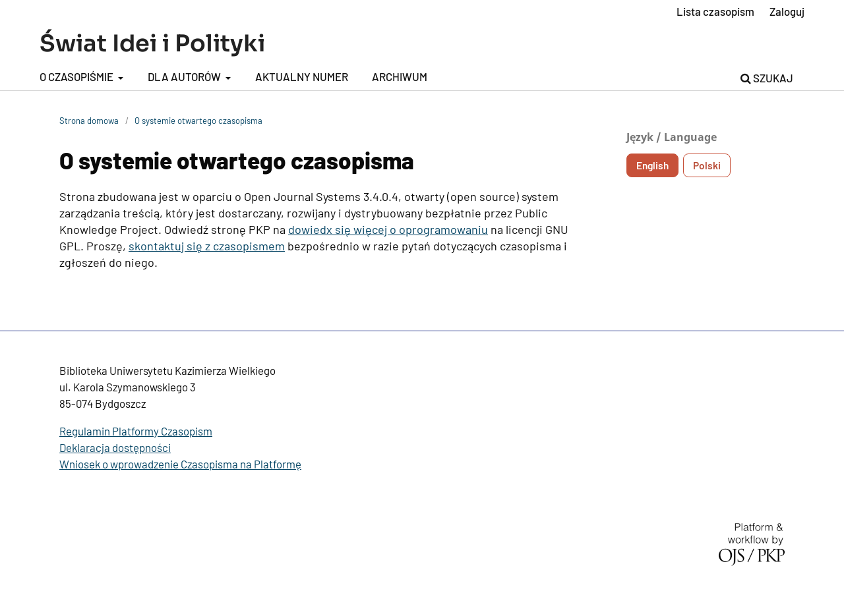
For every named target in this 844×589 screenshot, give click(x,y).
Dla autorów (185, 76)
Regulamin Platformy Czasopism (135, 430)
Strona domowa (89, 120)
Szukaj (766, 77)
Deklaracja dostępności (115, 447)
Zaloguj (786, 11)
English (652, 165)
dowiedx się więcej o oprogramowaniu (388, 229)
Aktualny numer (301, 76)
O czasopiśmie (77, 76)
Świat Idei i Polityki (152, 43)
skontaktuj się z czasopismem (207, 245)
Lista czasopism (715, 11)
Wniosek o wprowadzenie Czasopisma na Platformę (180, 463)
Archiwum (399, 76)
